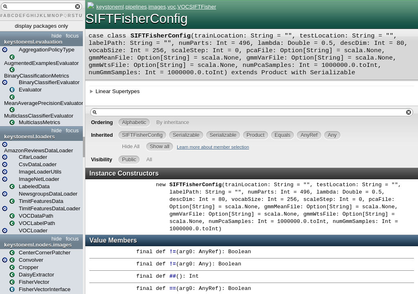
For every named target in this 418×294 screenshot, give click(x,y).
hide (56, 36)
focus (72, 36)
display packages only (41, 26)
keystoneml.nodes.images (38, 245)
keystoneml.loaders (29, 137)
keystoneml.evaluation (33, 42)
